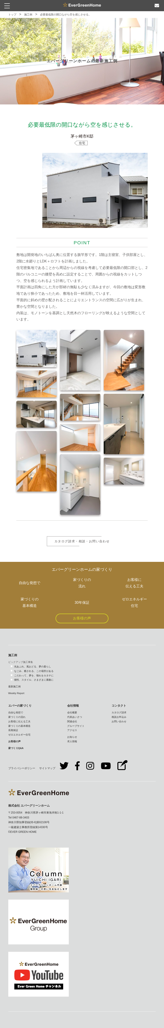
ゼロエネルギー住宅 (19, 734)
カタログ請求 (119, 712)
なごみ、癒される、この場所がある (34, 671)
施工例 (28, 14)
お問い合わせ (119, 721)
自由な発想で (15, 712)
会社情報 (73, 705)
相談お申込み (119, 717)
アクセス (72, 730)
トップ (12, 14)
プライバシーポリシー (21, 768)
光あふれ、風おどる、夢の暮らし (32, 666)
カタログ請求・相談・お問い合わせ (82, 541)
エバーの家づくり (20, 705)
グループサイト (75, 726)
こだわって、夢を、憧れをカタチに (34, 675)
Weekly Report (16, 693)
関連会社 (72, 721)
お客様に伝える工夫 (19, 721)
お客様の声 (82, 618)
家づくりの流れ (17, 717)
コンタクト (119, 705)
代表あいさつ (74, 717)
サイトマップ (47, 768)
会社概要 (72, 712)
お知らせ (72, 737)
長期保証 (13, 730)
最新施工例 (14, 686)
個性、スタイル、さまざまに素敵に (34, 679)
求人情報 (72, 741)
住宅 (82, 143)
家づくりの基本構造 (19, 726)
